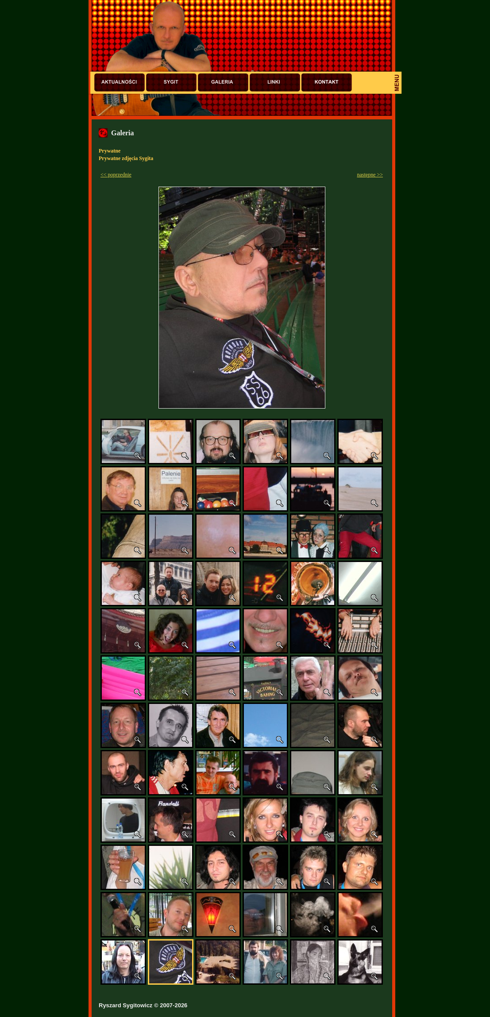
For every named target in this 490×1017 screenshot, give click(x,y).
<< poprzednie (115, 175)
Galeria (223, 82)
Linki (275, 82)
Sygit (171, 82)
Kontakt (326, 82)
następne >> (370, 175)
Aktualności (119, 82)
